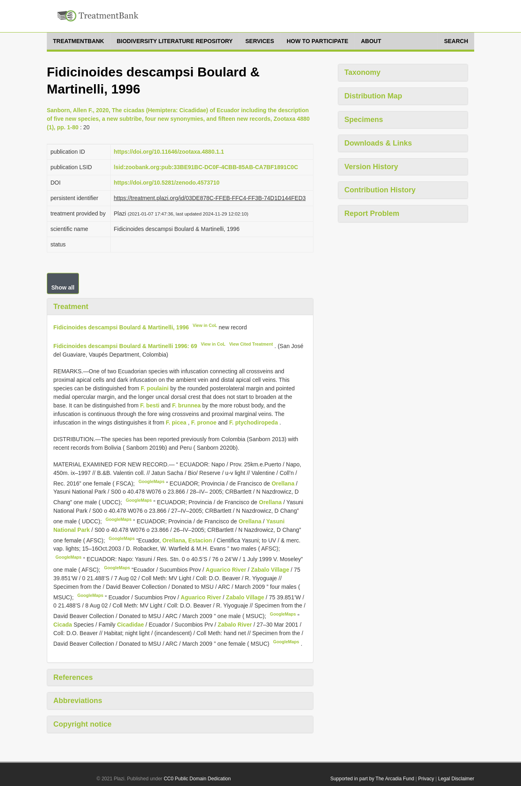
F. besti (149, 405)
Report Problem (371, 213)
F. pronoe (204, 422)
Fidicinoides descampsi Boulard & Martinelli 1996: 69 (125, 346)
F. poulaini (155, 388)
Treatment (70, 307)
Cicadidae (130, 624)
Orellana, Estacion (187, 540)
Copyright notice (82, 724)
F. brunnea (186, 405)
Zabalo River (236, 624)
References (73, 677)
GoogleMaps (151, 481)
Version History (371, 167)
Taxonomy (362, 72)
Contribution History (380, 190)
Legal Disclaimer (456, 779)
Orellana (282, 483)
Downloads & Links (378, 143)
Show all (62, 287)
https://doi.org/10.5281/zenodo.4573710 (167, 182)
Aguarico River (226, 569)
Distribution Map (373, 96)
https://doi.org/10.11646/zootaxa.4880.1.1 (169, 151)
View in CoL (205, 325)
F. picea (176, 422)
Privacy (426, 779)
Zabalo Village (271, 569)
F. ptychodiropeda (253, 422)
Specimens (363, 119)
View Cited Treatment (251, 344)
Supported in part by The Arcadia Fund (372, 779)
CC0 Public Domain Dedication (197, 779)
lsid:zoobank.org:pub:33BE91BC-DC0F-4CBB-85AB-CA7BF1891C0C (206, 167)
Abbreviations (77, 701)
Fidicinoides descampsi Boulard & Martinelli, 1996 (121, 327)
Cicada (62, 624)
